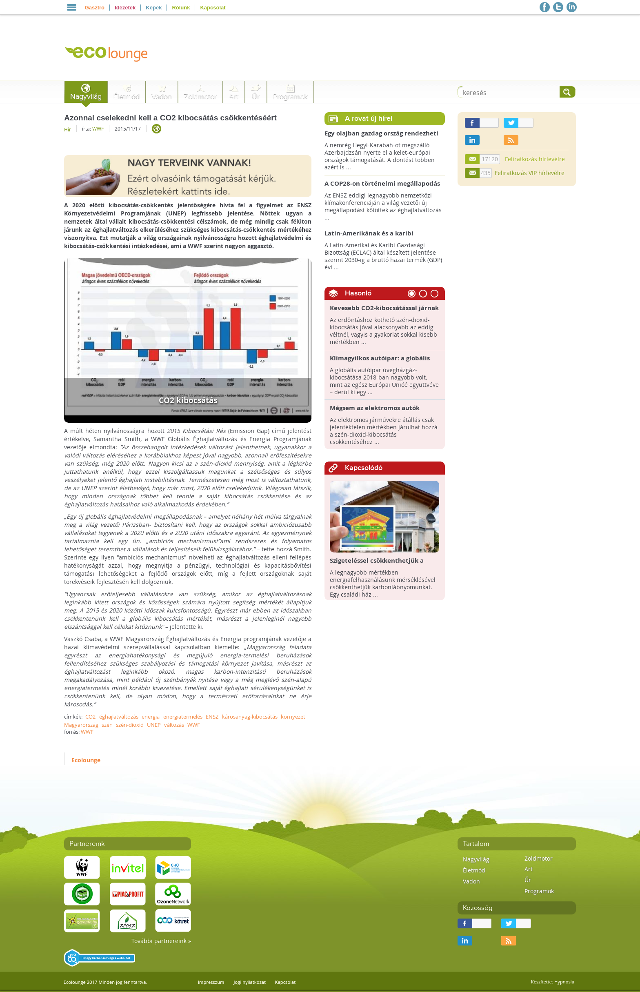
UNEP (154, 724)
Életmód (126, 96)
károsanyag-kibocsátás (250, 716)
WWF (98, 128)
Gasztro (94, 7)
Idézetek (125, 7)
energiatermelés (182, 716)
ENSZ (212, 716)
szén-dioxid (130, 724)
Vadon (161, 96)
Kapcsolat (212, 7)
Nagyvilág (86, 96)
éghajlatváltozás (118, 716)
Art (233, 96)
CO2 (90, 716)
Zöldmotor (200, 96)
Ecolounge (85, 760)
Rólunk (181, 7)
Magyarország (81, 724)
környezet (293, 716)
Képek (154, 7)
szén (107, 724)
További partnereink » (161, 941)
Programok (290, 96)
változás (174, 724)
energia (151, 716)
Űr (256, 96)
